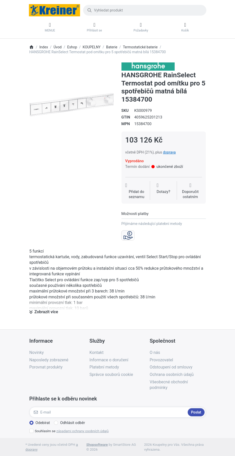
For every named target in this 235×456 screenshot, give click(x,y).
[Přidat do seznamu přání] (136, 191)
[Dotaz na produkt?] (163, 191)
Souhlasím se (72, 431)
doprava (169, 152)
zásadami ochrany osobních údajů (82, 431)
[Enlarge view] (71, 104)
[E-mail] (108, 412)
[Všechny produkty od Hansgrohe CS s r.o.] (148, 66)
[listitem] (71, 104)
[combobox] (144, 10)
